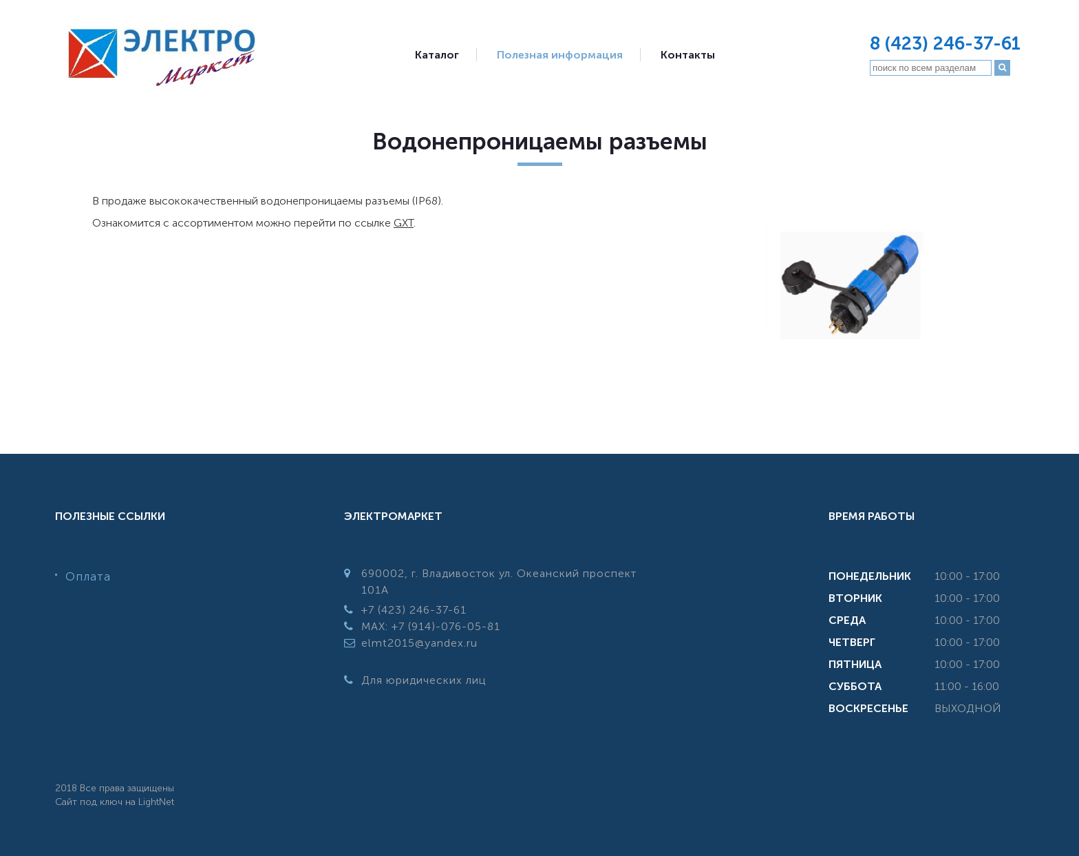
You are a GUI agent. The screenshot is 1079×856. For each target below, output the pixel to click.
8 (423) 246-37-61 (945, 44)
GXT (404, 222)
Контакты (688, 54)
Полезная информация (560, 54)
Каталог (437, 54)
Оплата (88, 576)
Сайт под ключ (88, 802)
